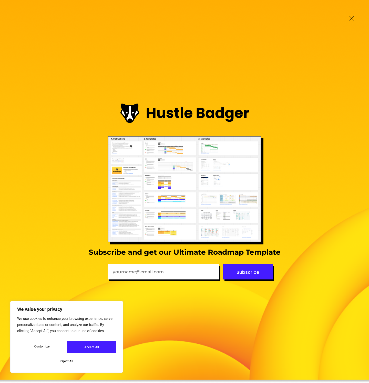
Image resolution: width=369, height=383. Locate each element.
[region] (66, 339)
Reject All (90, 349)
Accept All (66, 361)
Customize (41, 349)
